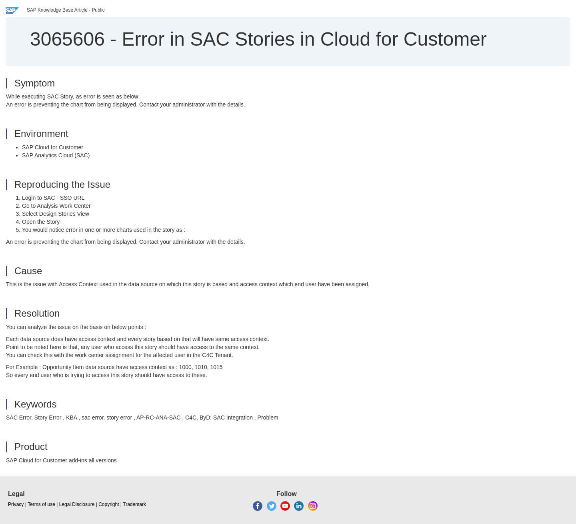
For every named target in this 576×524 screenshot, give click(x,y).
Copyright (108, 504)
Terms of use (41, 504)
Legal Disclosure (77, 504)
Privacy (16, 504)
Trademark (134, 504)
